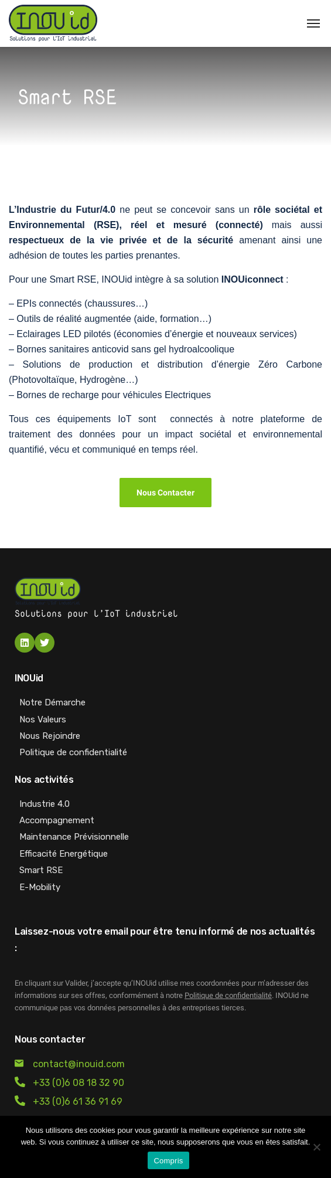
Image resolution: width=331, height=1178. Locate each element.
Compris (168, 1160)
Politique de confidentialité (228, 995)
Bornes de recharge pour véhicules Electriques (113, 395)
